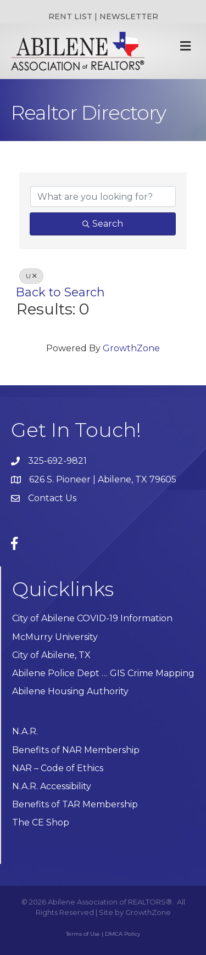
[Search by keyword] (103, 196)
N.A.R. (25, 731)
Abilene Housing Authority (70, 691)
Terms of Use (83, 933)
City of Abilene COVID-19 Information (92, 618)
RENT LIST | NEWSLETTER (103, 16)
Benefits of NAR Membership (76, 750)
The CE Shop (40, 822)
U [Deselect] (31, 276)
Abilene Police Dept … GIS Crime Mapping (103, 673)
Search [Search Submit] (102, 223)
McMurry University (55, 637)
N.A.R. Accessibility (52, 786)
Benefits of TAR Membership (75, 804)
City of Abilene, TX (51, 655)
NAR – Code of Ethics (57, 768)
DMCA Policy (122, 933)
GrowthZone (131, 348)
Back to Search (60, 292)
